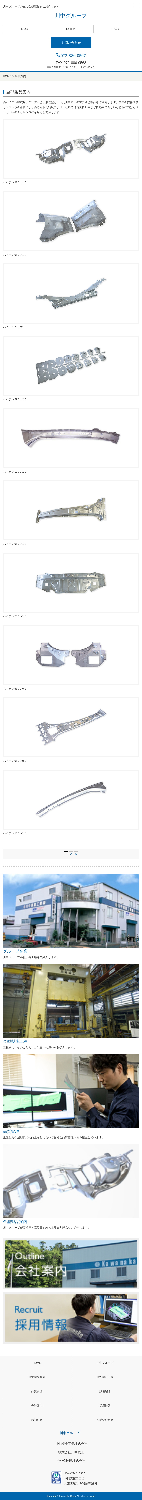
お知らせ (36, 1419)
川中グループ (71, 16)
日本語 (25, 28)
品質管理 (71, 1094)
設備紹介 (105, 1391)
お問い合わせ (71, 42)
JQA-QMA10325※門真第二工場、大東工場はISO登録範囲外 (71, 1478)
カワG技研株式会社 (71, 1460)
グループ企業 (71, 913)
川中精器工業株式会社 (71, 1443)
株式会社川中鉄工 (71, 1452)
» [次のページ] (76, 854)
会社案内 (36, 1405)
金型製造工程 (71, 1003)
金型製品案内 (71, 1184)
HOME (37, 1362)
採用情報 (105, 1405)
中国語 (116, 28)
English (71, 28)
